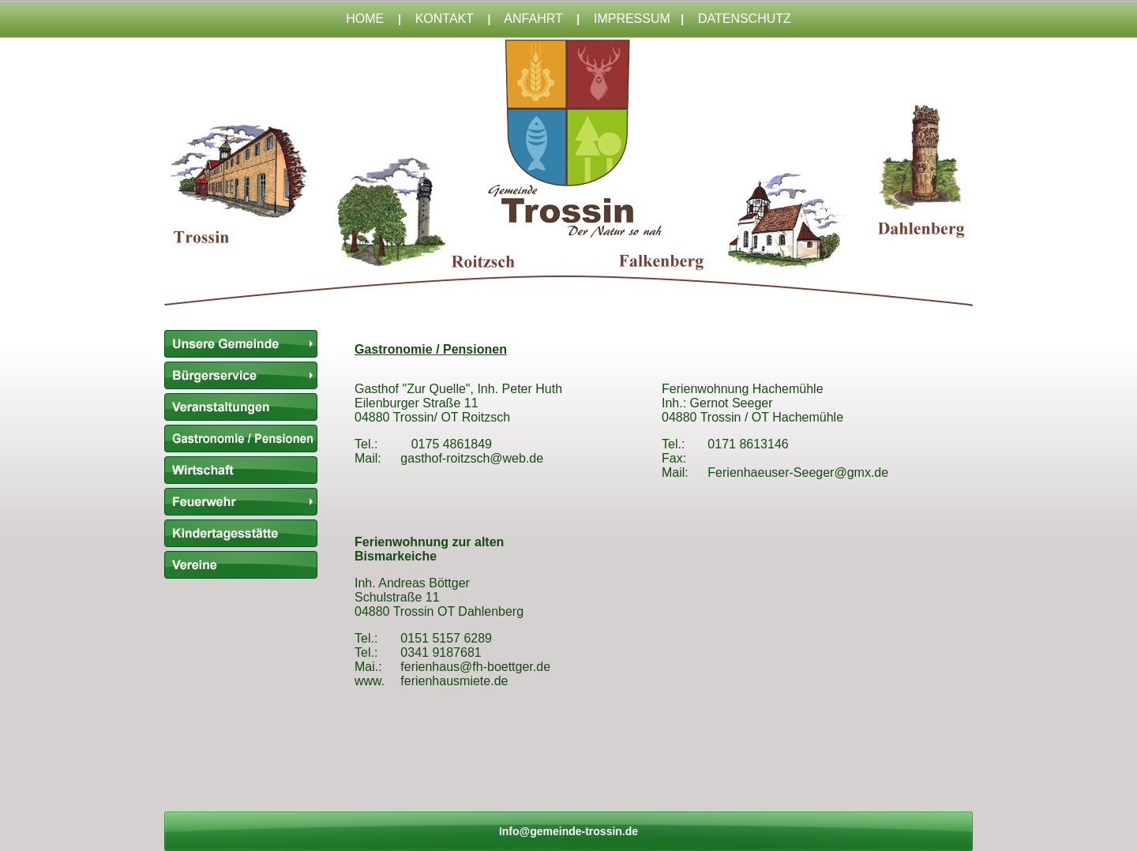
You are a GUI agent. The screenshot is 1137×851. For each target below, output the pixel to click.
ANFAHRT (533, 18)
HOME (365, 18)
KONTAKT (444, 18)
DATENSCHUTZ (744, 18)
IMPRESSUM (632, 18)
